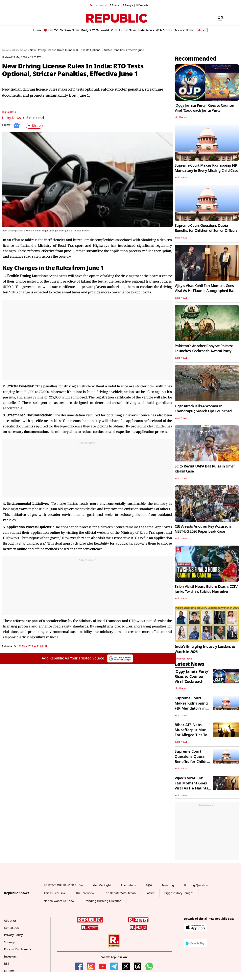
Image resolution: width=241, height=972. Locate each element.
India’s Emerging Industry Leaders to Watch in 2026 (205, 649)
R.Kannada (142, 5)
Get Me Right (102, 885)
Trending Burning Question (102, 901)
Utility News (11, 117)
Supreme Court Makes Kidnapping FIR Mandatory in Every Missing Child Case (206, 168)
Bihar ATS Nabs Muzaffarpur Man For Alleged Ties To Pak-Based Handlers (192, 732)
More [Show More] (202, 30)
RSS (6, 964)
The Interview (85, 893)
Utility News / (20, 50)
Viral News (181, 117)
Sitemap (9, 942)
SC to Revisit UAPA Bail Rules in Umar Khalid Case (205, 469)
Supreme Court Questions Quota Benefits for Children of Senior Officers (206, 228)
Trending (168, 885)
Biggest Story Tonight (178, 893)
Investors (10, 956)
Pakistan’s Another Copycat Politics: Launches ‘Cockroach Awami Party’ (204, 348)
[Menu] (218, 18)
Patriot (150, 893)
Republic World (98, 5)
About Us (10, 921)
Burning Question (196, 885)
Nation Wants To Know (59, 901)
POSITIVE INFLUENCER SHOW (63, 885)
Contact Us (11, 928)
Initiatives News (183, 658)
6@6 (149, 885)
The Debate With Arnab (120, 893)
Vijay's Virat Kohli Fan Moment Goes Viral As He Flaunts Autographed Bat (205, 288)
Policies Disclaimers (17, 949)
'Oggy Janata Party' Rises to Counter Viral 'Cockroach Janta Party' (204, 108)
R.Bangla (128, 5)
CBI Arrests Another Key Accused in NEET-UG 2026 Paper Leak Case (204, 529)
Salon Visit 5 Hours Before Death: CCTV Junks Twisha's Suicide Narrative (206, 589)
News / (6, 50)
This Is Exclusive (55, 893)
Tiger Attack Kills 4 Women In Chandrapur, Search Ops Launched (203, 408)
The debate (128, 885)
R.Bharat (115, 5)
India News (181, 177)
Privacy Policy (13, 935)
